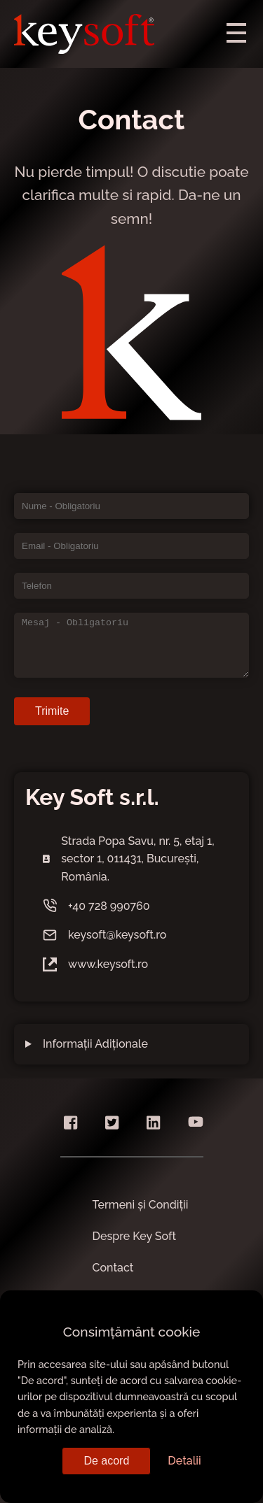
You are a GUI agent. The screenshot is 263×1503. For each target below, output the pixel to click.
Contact (113, 1267)
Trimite (52, 711)
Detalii (184, 1460)
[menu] (236, 31)
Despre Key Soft (135, 1236)
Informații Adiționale (95, 1043)
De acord (106, 1461)
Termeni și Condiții (141, 1204)
